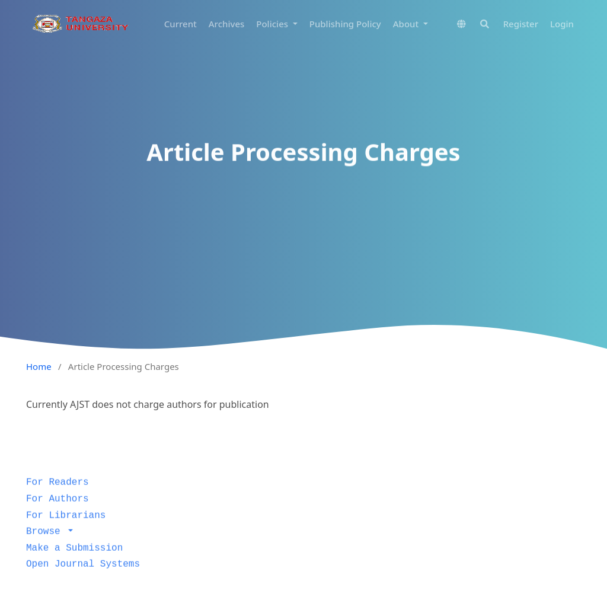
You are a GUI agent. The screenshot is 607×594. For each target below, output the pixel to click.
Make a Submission (74, 558)
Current (180, 24)
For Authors (57, 508)
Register (520, 24)
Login (562, 24)
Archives (227, 24)
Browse (46, 541)
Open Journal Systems (83, 574)
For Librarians (66, 525)
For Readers (57, 492)
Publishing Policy (345, 24)
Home (39, 366)
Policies (273, 24)
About (407, 24)
